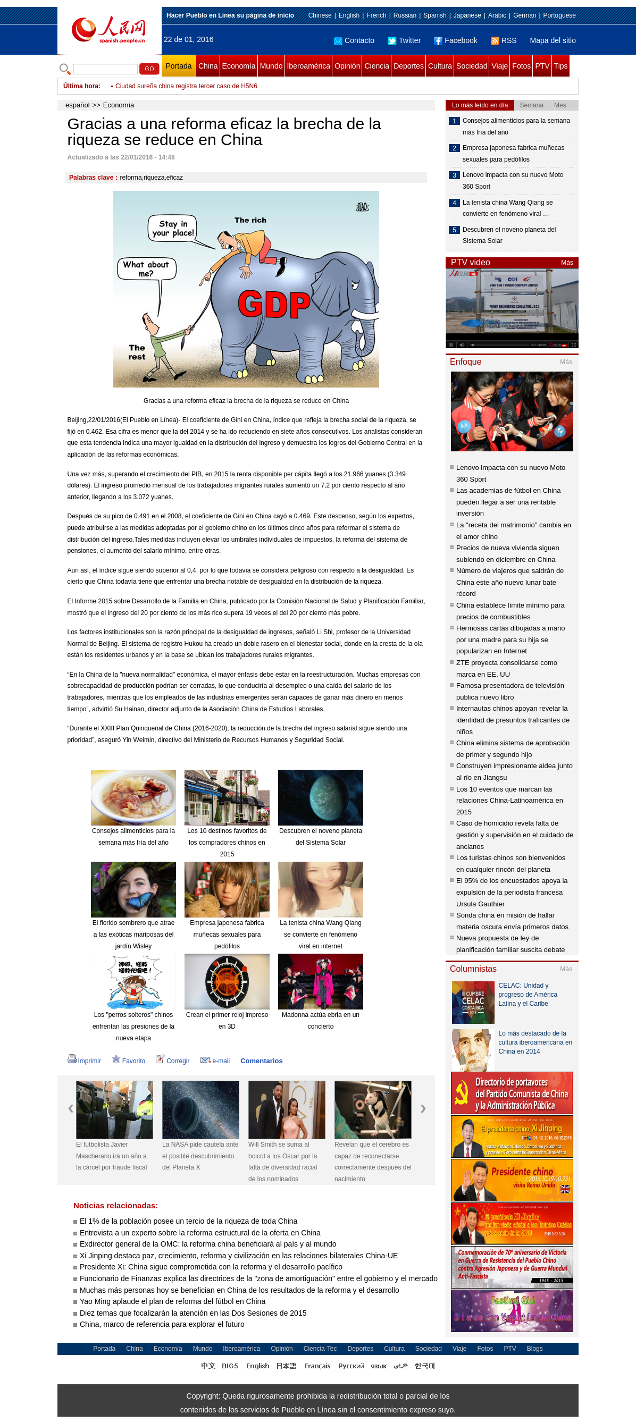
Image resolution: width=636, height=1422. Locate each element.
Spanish (434, 15)
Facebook (455, 40)
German (524, 15)
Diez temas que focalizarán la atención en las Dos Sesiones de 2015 (193, 1313)
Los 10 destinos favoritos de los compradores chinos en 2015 (226, 842)
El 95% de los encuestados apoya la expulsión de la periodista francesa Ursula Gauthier (512, 892)
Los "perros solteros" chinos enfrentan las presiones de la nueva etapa (133, 1026)
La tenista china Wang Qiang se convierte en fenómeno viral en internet (321, 934)
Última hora (80, 86)
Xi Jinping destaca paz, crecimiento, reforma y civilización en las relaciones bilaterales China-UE (239, 1255)
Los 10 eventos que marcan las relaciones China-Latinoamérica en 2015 (509, 800)
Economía (239, 66)
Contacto (354, 40)
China (208, 66)
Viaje (499, 66)
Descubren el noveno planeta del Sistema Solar (509, 235)
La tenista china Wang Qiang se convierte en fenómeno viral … (508, 208)
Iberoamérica (308, 66)
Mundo (271, 66)
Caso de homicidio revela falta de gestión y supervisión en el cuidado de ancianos (514, 834)
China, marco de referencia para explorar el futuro (162, 1324)
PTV (542, 66)
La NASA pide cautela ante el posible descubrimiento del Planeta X (200, 1156)
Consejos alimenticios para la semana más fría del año (516, 126)
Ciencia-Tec (320, 1348)
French (376, 15)
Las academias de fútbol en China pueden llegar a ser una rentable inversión (508, 501)
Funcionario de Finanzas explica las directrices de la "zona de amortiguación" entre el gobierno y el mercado (259, 1278)
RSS (504, 40)
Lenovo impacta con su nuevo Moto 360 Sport (513, 180)
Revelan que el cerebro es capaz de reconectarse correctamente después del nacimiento (373, 1162)
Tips (561, 66)
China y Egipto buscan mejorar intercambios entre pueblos (198, 86)
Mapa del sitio (553, 40)
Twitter (404, 40)
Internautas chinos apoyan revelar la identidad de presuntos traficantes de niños (513, 719)
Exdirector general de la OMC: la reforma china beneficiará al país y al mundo (208, 1244)
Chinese (320, 15)
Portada (178, 66)
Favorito (128, 1061)
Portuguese (559, 15)
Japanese (467, 15)
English (349, 15)
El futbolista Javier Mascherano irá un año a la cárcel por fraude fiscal (111, 1156)
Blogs (535, 1348)
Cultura (440, 66)
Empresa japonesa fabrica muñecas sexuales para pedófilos (227, 934)
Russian (405, 15)
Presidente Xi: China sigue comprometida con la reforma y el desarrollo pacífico (211, 1267)
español (77, 105)
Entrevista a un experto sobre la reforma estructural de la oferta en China (200, 1233)
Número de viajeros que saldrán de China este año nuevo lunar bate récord (510, 582)
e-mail (215, 1061)
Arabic (497, 15)
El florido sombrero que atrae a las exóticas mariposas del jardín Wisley (134, 934)
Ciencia (376, 66)
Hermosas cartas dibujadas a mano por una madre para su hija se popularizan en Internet (510, 639)
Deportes (409, 66)
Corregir (172, 1061)
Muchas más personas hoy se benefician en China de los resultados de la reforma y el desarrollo (239, 1290)
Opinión (347, 66)
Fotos (521, 66)
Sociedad (471, 66)
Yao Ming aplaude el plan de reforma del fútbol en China (172, 1301)
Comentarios (261, 1061)
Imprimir (84, 1061)
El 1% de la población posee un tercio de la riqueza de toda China (188, 1221)
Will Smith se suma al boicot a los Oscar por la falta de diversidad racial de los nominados (282, 1162)
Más (567, 262)
